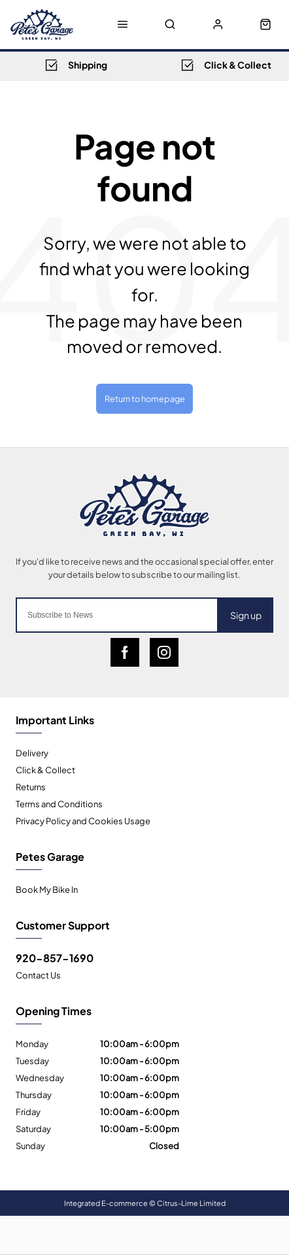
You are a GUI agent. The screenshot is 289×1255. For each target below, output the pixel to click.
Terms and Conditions (59, 803)
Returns (31, 786)
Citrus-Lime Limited (191, 1203)
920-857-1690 (55, 957)
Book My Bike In (47, 889)
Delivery (32, 752)
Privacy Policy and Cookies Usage (83, 820)
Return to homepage (145, 398)
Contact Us (38, 974)
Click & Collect (45, 769)
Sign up (246, 614)
